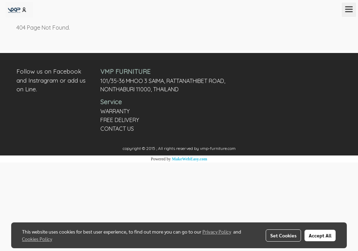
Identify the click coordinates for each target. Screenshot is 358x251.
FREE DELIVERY (119, 119)
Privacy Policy (216, 231)
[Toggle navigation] (349, 9)
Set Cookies (283, 235)
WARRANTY (115, 111)
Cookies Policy (37, 239)
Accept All (320, 235)
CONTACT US (117, 128)
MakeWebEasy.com (189, 159)
